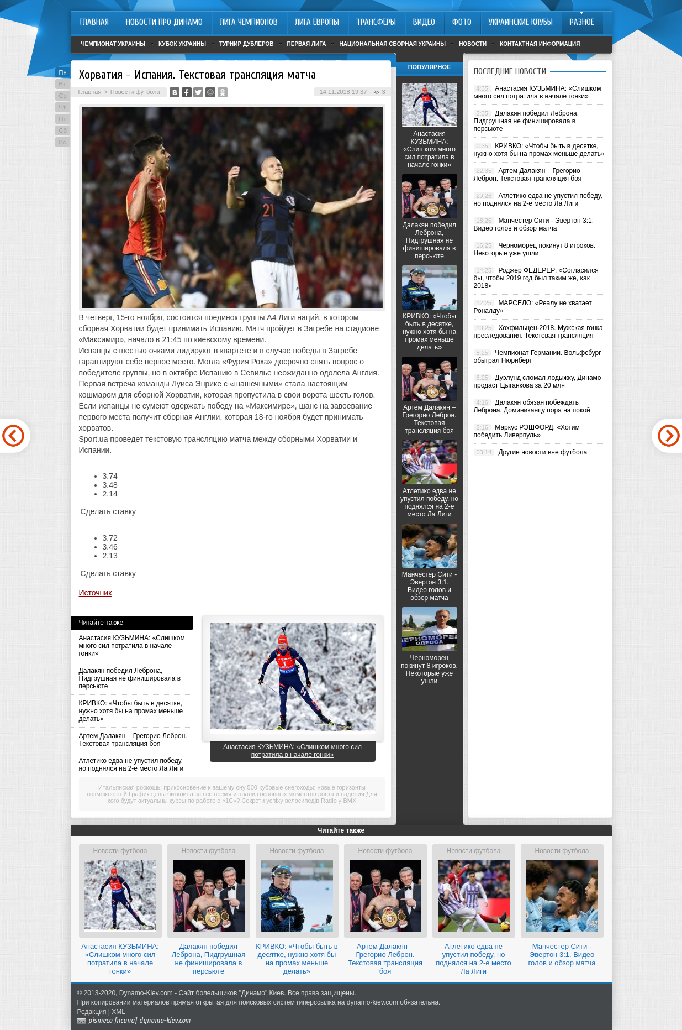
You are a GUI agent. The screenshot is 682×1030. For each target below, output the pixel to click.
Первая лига (306, 44)
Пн (63, 72)
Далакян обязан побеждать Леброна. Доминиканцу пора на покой (532, 406)
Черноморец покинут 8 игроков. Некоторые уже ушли (429, 669)
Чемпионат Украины (113, 44)
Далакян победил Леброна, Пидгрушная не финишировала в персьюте (130, 678)
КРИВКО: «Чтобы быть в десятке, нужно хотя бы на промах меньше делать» (131, 711)
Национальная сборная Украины (392, 44)
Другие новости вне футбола (542, 452)
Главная (90, 91)
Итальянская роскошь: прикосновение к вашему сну (171, 787)
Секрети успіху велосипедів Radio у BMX (298, 800)
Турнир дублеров (246, 44)
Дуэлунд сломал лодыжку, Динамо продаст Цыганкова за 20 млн (537, 381)
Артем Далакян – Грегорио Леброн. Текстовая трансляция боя (133, 739)
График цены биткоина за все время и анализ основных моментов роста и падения (246, 794)
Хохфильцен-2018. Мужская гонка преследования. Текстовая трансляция (538, 331)
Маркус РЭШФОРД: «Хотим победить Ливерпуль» (527, 431)
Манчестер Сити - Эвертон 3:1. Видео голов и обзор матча (429, 586)
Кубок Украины (182, 44)
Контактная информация (540, 44)
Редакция (92, 1012)
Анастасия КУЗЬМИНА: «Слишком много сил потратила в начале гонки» (132, 645)
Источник (95, 592)
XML (118, 1012)
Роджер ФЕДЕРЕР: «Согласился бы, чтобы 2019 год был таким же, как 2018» (536, 278)
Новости (473, 44)
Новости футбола (135, 91)
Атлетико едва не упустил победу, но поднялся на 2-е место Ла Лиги (131, 764)
